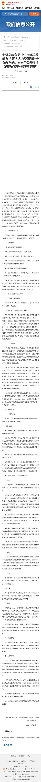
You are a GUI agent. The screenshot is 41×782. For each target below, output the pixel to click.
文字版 (26, 82)
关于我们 (8, 761)
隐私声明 (24, 761)
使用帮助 (20, 763)
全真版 (15, 82)
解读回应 (19, 8)
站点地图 (32, 761)
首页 (3, 8)
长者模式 (34, 14)
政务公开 (10, 8)
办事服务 (28, 8)
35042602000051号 (21, 769)
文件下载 (34, 87)
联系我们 (16, 761)
